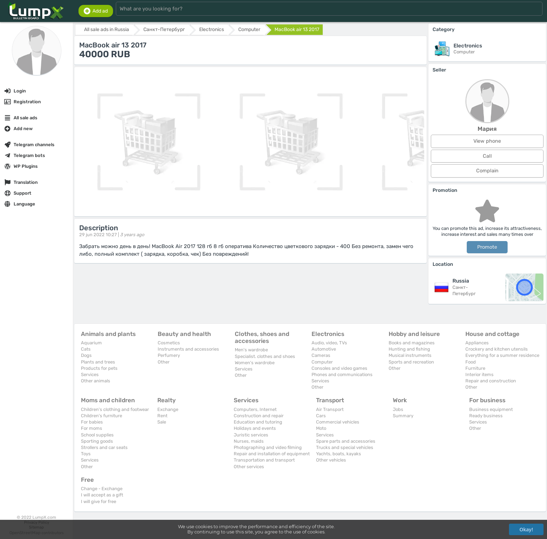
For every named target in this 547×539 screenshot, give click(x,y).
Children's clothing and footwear (115, 409)
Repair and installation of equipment (272, 453)
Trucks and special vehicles (344, 447)
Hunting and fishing (409, 349)
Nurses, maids (249, 441)
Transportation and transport (264, 460)
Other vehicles (331, 460)
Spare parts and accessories (345, 441)
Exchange (167, 409)
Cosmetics (169, 342)
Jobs (398, 409)
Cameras (321, 355)
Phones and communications (342, 374)
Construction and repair (259, 415)
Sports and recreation (411, 362)
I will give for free (98, 501)
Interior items (479, 374)
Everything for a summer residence (502, 355)
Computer (322, 362)
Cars (321, 415)
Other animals (95, 380)
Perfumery (169, 355)
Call (487, 156)
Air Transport (330, 409)
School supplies (97, 434)
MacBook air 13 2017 (297, 29)
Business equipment (491, 409)
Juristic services (251, 434)
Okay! (526, 529)
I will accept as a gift (102, 494)
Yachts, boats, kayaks (338, 453)
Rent (162, 415)
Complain (487, 171)
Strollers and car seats (104, 447)
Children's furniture (101, 415)
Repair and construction (490, 380)
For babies (92, 422)
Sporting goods (97, 441)
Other (164, 362)
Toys (86, 453)
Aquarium (91, 342)
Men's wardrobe (251, 349)
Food (470, 362)
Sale (161, 422)
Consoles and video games (339, 368)
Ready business (486, 415)
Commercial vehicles (337, 422)
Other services (249, 466)
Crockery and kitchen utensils (496, 349)
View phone (487, 141)
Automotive (324, 349)
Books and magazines (412, 342)
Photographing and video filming (268, 447)
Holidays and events (255, 428)
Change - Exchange (101, 488)
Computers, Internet (255, 409)
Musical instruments (410, 355)
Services (90, 374)
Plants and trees (98, 362)
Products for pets (99, 368)
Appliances (477, 342)
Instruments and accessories (188, 349)
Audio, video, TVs (329, 342)
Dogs (86, 355)
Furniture (475, 368)
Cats (86, 349)
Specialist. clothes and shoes (265, 356)
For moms (91, 428)
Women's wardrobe (255, 362)
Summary (403, 415)
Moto (321, 428)
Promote (487, 247)
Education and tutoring (258, 422)
